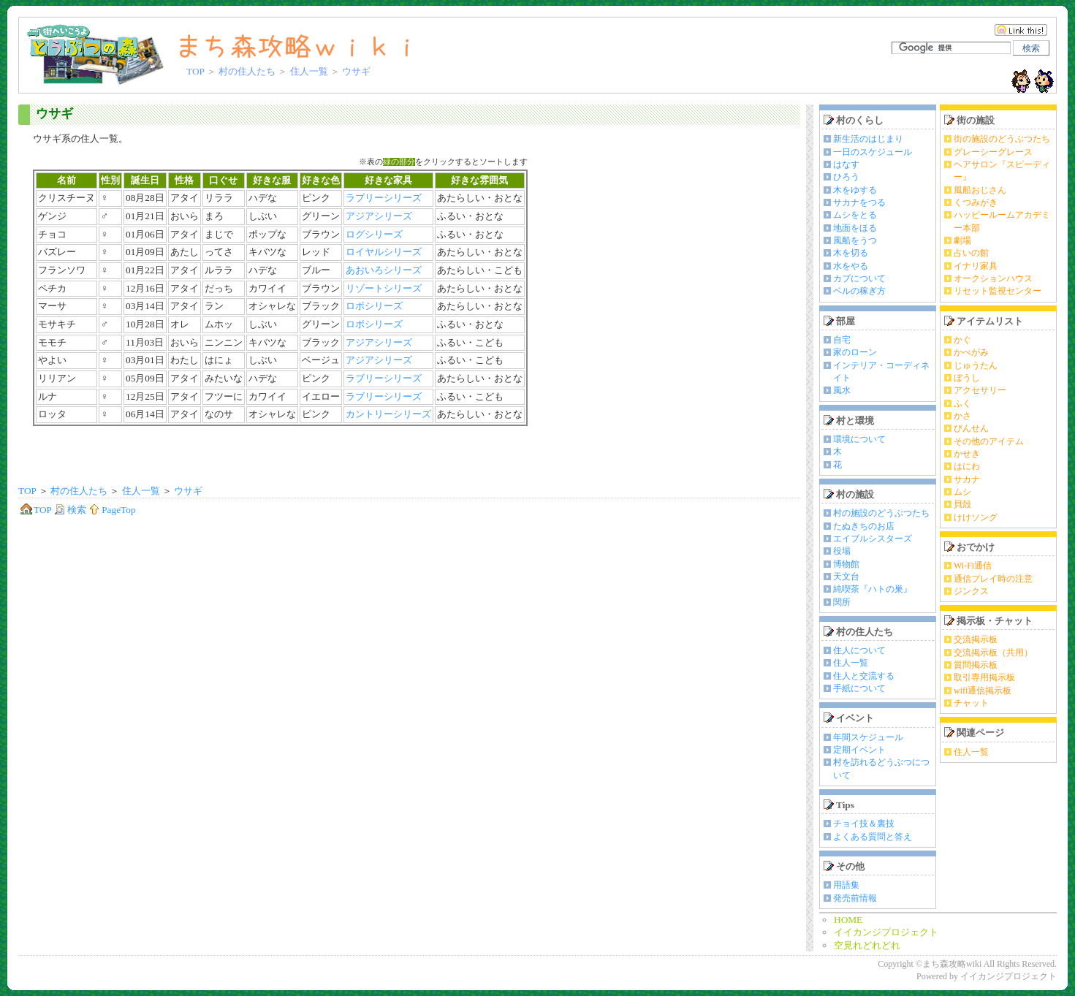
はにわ (967, 466)
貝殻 (962, 504)
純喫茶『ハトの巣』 (872, 589)
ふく (962, 403)
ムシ (962, 492)
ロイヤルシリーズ (384, 251)
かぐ (962, 340)
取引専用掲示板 (984, 677)
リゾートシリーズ (384, 288)
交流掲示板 (976, 639)
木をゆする (855, 190)
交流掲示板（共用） (993, 652)
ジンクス (971, 591)
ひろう (846, 177)
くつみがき (976, 202)
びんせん (971, 428)
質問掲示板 (976, 665)
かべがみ (971, 352)
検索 (70, 509)
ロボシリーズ (374, 305)
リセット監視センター (997, 291)
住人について (859, 650)
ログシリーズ (374, 234)
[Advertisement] (409, 455)
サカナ (967, 479)
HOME (848, 919)
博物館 (846, 564)
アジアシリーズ (379, 215)
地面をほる (855, 228)
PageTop (111, 509)
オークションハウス (993, 278)
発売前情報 (855, 898)
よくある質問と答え (872, 837)
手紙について (859, 688)
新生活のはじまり (868, 139)
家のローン (855, 352)
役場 (842, 551)
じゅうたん (976, 365)
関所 (842, 602)
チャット (971, 703)
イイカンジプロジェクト (886, 932)
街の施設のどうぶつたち (1002, 139)
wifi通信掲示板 (982, 690)
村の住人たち (247, 71)
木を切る (850, 253)
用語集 (846, 885)
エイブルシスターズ (872, 538)
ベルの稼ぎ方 (859, 291)
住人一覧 (309, 71)
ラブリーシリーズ (384, 197)
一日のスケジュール (872, 152)
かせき (967, 454)
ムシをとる (855, 215)
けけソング (976, 517)
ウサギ (54, 114)
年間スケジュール (868, 737)
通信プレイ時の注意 (993, 579)
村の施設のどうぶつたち (881, 513)
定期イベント (859, 750)
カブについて (859, 278)
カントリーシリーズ (388, 413)
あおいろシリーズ (384, 270)
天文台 (846, 576)
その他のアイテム (989, 441)
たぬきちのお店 (863, 526)
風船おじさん (980, 190)
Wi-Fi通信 (973, 565)
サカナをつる (859, 202)
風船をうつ (855, 240)
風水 (842, 390)
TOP (195, 71)
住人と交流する (863, 676)
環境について (859, 439)
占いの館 (971, 253)
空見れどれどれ (867, 945)
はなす (846, 164)
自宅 (842, 340)
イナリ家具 (976, 266)
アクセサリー (980, 390)
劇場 (962, 240)
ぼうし (967, 378)
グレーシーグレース (993, 152)
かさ (962, 416)
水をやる (850, 266)
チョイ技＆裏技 (863, 823)
